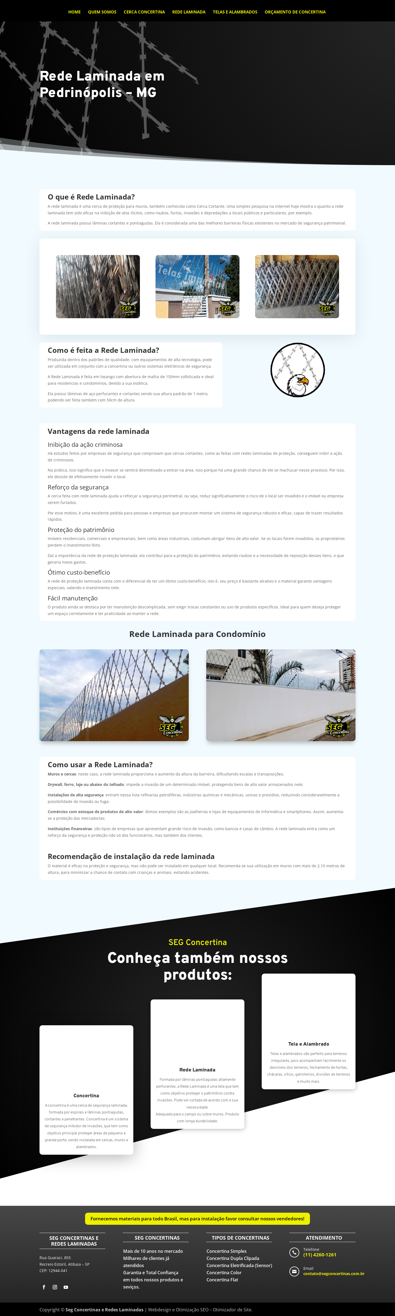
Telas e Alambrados (235, 12)
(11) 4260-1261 (320, 1254)
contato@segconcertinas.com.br (334, 1273)
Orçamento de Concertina (295, 12)
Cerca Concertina (144, 12)
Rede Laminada (188, 12)
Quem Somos (102, 12)
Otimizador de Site (232, 1310)
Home (74, 12)
